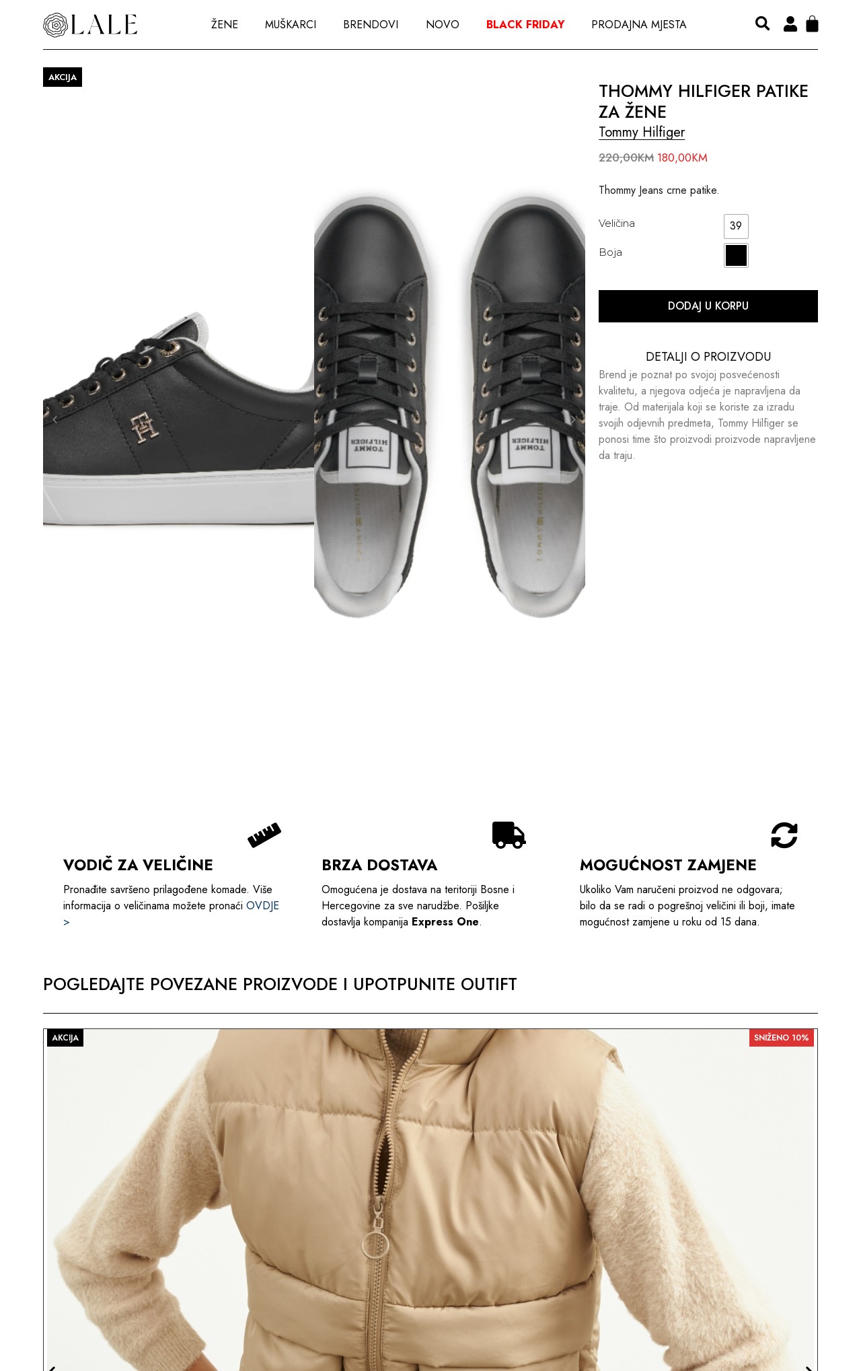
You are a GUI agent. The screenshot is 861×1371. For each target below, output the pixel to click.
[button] (762, 24)
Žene (224, 24)
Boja (610, 252)
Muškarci (290, 24)
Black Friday (525, 24)
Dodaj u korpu (708, 306)
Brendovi (370, 24)
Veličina (617, 223)
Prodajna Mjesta (639, 24)
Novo (442, 24)
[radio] (736, 226)
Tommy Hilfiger (642, 132)
